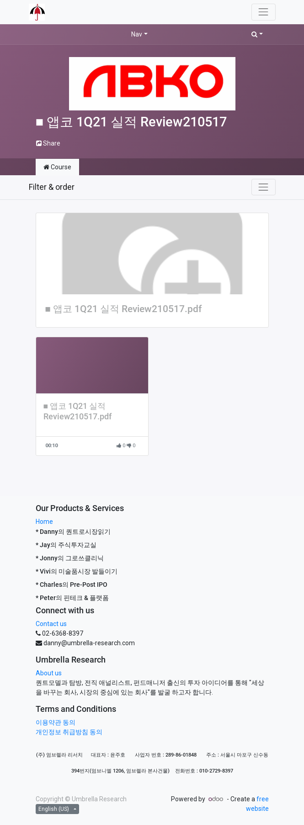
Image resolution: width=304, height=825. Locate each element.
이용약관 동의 (55, 722)
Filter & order (52, 187)
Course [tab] (57, 167)
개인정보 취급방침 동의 (69, 732)
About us (49, 673)
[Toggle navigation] (263, 187)
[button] (257, 34)
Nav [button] (136, 34)
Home (44, 521)
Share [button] (48, 143)
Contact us (51, 623)
